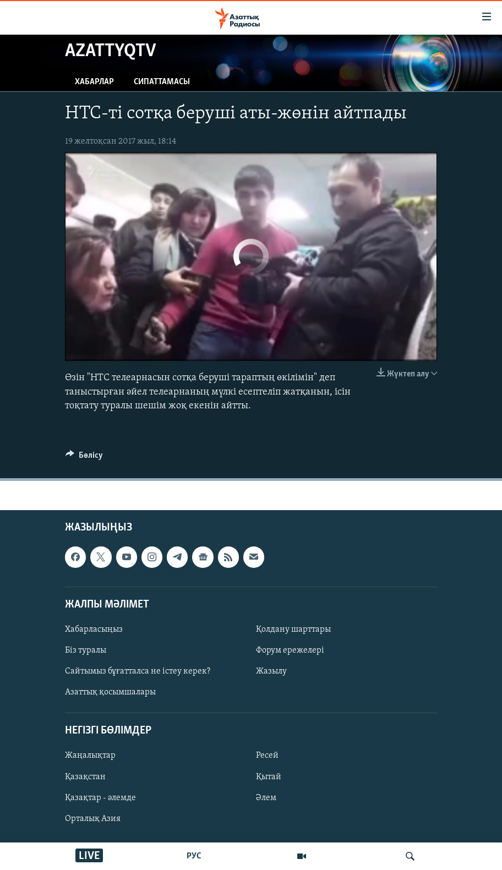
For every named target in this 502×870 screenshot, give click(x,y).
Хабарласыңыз (94, 629)
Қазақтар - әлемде (100, 798)
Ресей (267, 755)
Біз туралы (85, 650)
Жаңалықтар (90, 755)
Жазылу (271, 671)
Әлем (266, 798)
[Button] (84, 457)
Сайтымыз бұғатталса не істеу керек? (137, 671)
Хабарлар (94, 82)
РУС (194, 856)
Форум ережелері (290, 650)
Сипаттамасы (162, 82)
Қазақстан (85, 776)
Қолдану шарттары (293, 629)
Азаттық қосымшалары (110, 692)
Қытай (268, 776)
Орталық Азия (93, 818)
